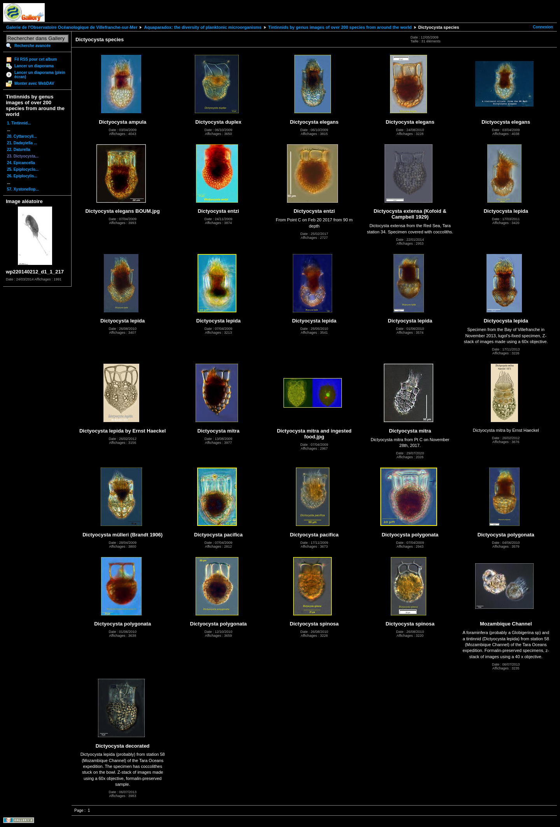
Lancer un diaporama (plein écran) (39, 74)
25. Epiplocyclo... (22, 169)
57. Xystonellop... (23, 189)
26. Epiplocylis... (22, 176)
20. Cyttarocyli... (22, 136)
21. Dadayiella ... (22, 143)
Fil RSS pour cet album (35, 59)
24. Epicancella (21, 163)
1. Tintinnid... (19, 123)
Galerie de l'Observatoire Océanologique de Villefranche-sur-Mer (71, 27)
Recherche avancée (32, 46)
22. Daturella (18, 149)
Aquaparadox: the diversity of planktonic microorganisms (202, 27)
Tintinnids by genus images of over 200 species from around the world (340, 27)
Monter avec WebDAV (34, 83)
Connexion (543, 27)
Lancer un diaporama (34, 66)
